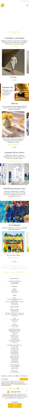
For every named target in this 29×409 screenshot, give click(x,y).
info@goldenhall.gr (15, 283)
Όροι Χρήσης (14, 300)
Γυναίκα (14, 77)
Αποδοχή (15, 406)
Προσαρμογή (15, 402)
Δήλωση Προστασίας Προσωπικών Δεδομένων (14, 301)
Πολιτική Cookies (14, 302)
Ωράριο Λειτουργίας (14, 291)
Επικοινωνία (14, 292)
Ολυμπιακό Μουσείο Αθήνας (14, 153)
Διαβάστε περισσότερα (14, 144)
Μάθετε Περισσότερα (14, 32)
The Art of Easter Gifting (14, 255)
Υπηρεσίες (14, 288)
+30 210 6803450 (15, 282)
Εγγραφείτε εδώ (7, 87)
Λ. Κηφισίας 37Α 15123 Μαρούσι (15, 281)
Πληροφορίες (14, 286)
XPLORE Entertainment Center (14, 189)
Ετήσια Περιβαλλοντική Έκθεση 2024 (14, 299)
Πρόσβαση (14, 290)
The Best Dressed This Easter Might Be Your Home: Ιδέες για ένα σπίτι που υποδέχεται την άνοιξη (14, 141)
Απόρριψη (14, 404)
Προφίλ (14, 297)
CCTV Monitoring (14, 304)
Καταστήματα (14, 46)
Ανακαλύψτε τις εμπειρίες (14, 161)
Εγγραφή (4, 97)
